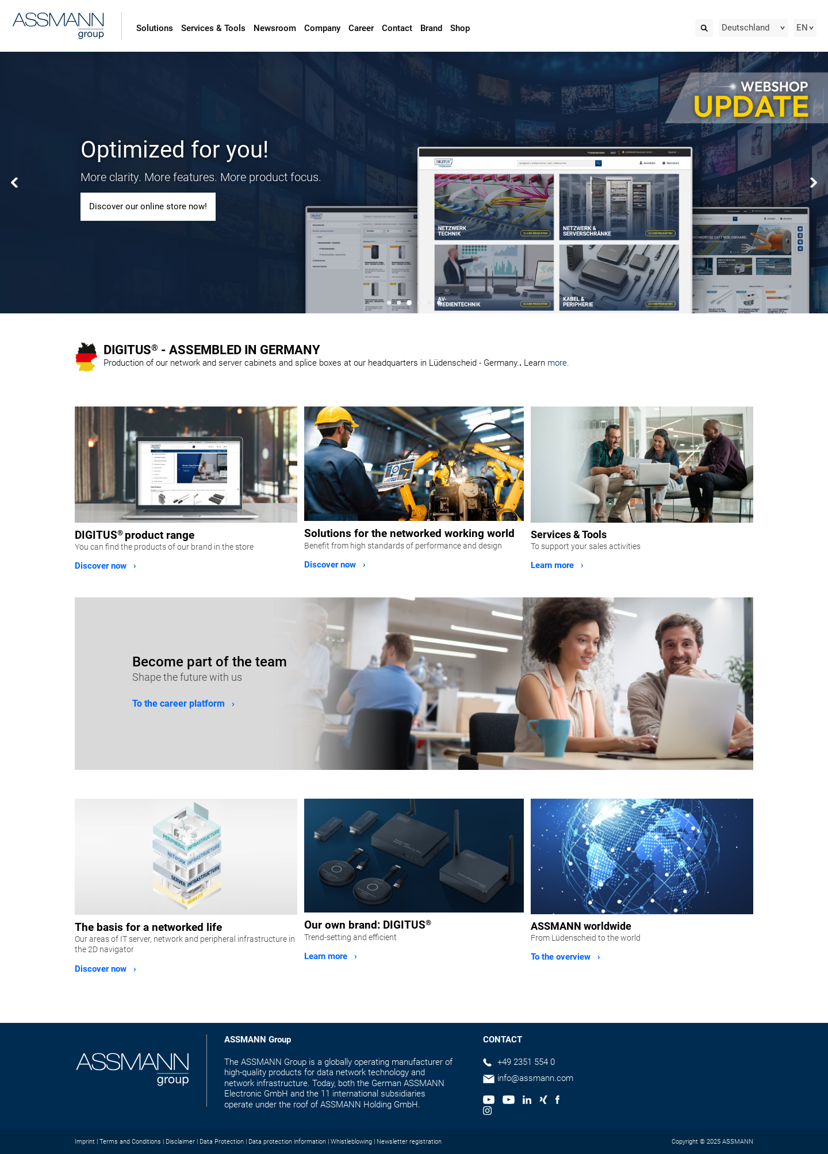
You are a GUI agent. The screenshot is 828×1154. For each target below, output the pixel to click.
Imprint (85, 1141)
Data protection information (287, 1141)
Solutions (154, 28)
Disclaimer (180, 1141)
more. (558, 363)
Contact (397, 28)
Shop (460, 28)
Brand (431, 28)
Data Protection (222, 1141)
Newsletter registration (409, 1141)
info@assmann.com (535, 1078)
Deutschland (745, 27)
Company (322, 28)
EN (802, 27)
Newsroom (275, 28)
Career (361, 28)
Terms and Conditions (130, 1141)
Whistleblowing (351, 1141)
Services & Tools (213, 28)
